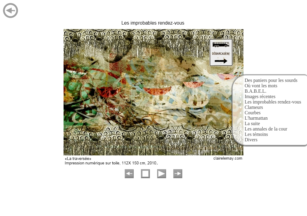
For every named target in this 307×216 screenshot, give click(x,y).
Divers (251, 139)
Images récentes (260, 96)
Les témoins (256, 134)
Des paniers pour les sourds (271, 80)
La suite (252, 123)
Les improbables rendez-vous (273, 101)
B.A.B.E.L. (255, 91)
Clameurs (254, 107)
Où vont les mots (261, 85)
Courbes (253, 112)
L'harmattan (256, 118)
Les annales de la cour (266, 128)
